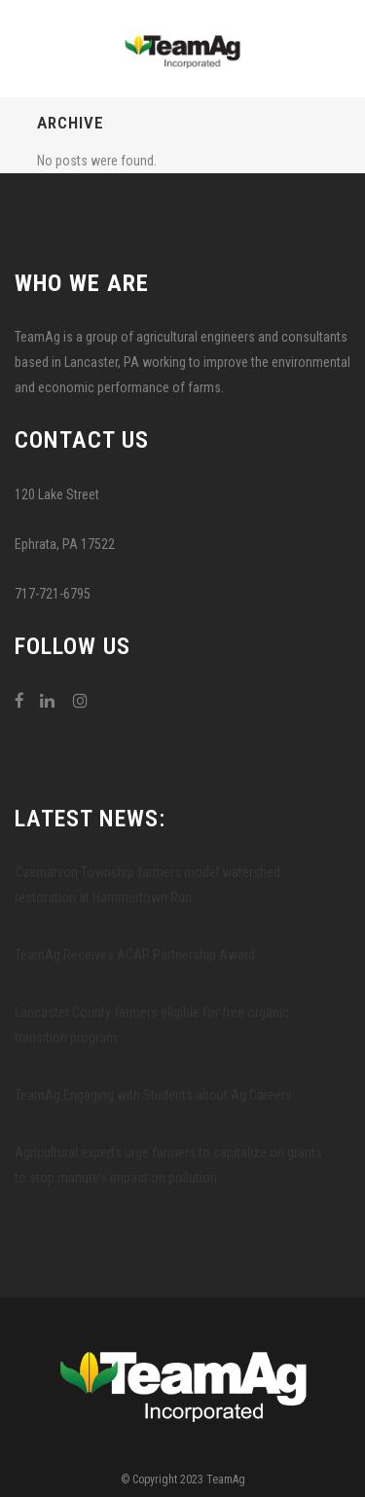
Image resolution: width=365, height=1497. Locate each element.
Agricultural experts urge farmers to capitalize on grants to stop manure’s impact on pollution (168, 1165)
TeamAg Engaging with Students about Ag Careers (153, 1095)
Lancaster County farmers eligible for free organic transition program (152, 1024)
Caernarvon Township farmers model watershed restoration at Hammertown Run (147, 884)
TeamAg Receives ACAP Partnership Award (135, 955)
